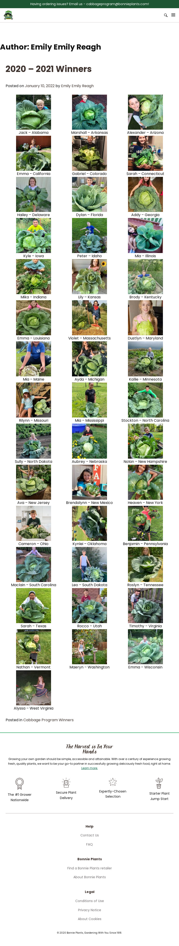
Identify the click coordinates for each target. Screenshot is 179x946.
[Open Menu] (173, 15)
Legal (89, 891)
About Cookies (89, 919)
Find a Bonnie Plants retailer (89, 868)
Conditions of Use (89, 901)
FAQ (89, 844)
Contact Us (89, 835)
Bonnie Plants (89, 859)
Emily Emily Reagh (77, 86)
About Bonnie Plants (89, 877)
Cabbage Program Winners (48, 720)
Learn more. (89, 768)
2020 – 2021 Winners (49, 69)
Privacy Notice (89, 910)
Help (89, 826)
